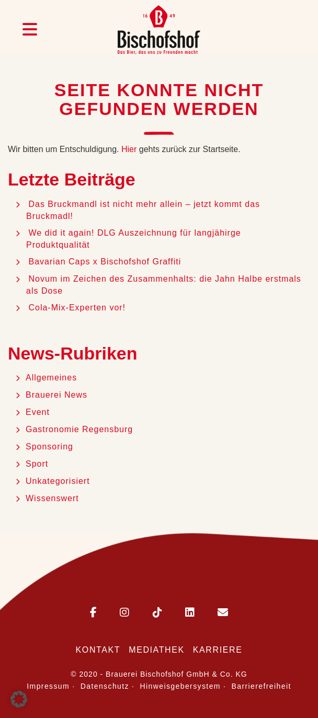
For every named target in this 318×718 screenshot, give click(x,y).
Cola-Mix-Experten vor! (78, 307)
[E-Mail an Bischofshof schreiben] (212, 613)
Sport (37, 463)
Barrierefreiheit (261, 686)
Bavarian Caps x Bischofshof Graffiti (104, 261)
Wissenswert (52, 498)
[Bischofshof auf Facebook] (93, 613)
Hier (129, 149)
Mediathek (157, 649)
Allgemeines (51, 377)
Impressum (48, 686)
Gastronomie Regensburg (79, 429)
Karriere (218, 649)
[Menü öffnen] (30, 30)
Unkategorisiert (58, 481)
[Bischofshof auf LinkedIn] (179, 613)
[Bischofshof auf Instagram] (114, 613)
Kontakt (98, 649)
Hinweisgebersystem (180, 686)
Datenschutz (105, 686)
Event (38, 412)
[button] (19, 699)
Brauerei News (56, 394)
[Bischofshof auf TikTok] (147, 613)
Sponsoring (49, 446)
